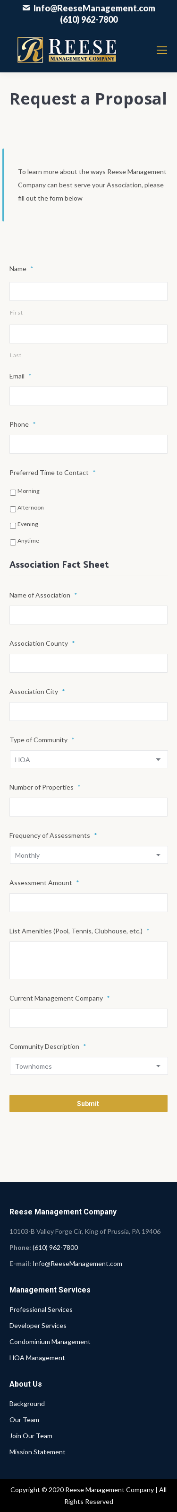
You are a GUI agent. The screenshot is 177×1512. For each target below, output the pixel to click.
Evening (27, 523)
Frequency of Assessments (53, 835)
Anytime (28, 540)
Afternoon (30, 507)
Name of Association (43, 595)
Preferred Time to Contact (52, 472)
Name (21, 268)
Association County (42, 643)
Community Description (47, 1046)
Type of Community (42, 740)
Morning (28, 490)
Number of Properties (45, 787)
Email (20, 376)
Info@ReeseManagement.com (94, 8)
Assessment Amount (44, 883)
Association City (37, 691)
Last (16, 355)
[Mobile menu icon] (162, 50)
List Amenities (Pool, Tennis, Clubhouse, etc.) (79, 931)
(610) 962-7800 (89, 19)
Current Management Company (59, 998)
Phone (22, 424)
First (16, 312)
